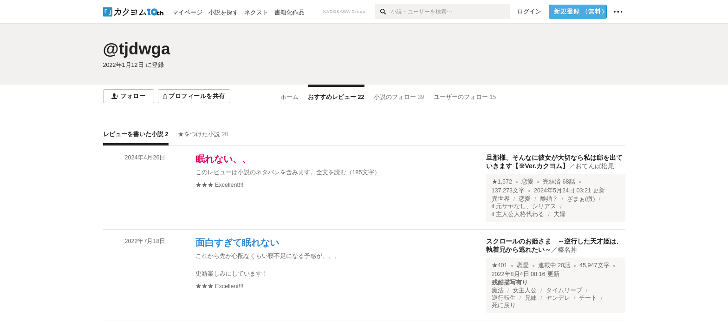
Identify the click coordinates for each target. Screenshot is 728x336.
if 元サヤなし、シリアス (524, 206)
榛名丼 (567, 249)
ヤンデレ (558, 298)
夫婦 (559, 214)
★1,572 (502, 181)
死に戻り (504, 305)
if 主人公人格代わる (518, 214)
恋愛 (527, 181)
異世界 (501, 199)
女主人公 (525, 290)
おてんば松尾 (594, 166)
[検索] (383, 11)
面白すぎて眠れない (237, 242)
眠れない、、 (223, 159)
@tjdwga (136, 49)
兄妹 (531, 298)
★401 (499, 265)
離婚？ (549, 199)
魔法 (498, 290)
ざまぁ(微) (581, 199)
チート (588, 298)
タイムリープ (564, 290)
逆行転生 (504, 298)
